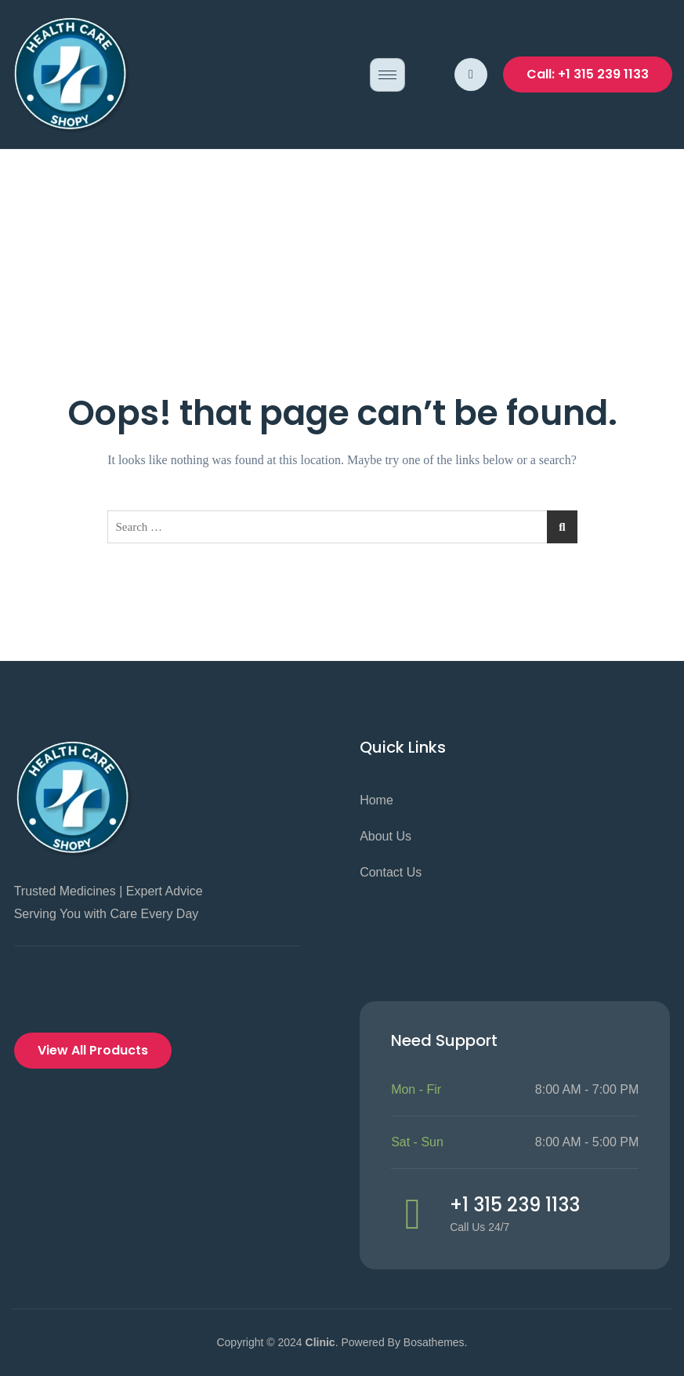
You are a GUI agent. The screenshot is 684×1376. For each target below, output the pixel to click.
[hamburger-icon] (387, 75)
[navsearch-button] (470, 74)
